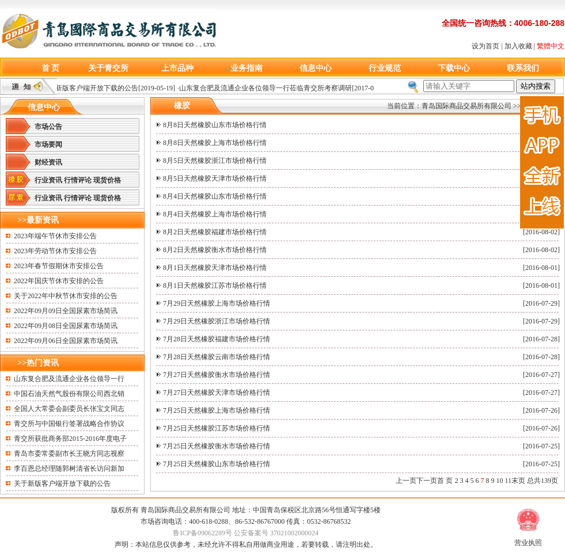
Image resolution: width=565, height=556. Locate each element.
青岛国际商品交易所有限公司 (466, 106)
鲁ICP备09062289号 (202, 533)
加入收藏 (518, 46)
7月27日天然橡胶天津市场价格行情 (216, 393)
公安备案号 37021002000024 (276, 533)
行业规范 (385, 68)
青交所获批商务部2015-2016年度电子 (70, 439)
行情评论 (78, 180)
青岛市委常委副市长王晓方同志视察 (69, 454)
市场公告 (48, 127)
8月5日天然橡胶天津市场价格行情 (215, 178)
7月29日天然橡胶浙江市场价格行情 (216, 321)
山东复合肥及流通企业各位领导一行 (69, 379)
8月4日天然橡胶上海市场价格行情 (215, 214)
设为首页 (485, 46)
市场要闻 (48, 144)
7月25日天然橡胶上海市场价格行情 (216, 410)
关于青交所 (108, 68)
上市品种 (177, 68)
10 (499, 481)
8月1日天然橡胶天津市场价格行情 (215, 268)
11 (508, 481)
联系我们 (523, 68)
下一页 (426, 481)
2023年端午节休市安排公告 (55, 236)
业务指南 (246, 68)
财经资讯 (48, 162)
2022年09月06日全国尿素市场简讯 (65, 341)
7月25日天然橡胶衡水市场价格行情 (216, 446)
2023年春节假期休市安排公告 (59, 266)
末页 (518, 481)
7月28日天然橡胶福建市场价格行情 (216, 339)
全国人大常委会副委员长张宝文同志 (69, 409)
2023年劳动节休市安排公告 (55, 251)
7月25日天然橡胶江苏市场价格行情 (216, 428)
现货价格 (107, 180)
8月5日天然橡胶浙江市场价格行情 (215, 161)
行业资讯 (48, 180)
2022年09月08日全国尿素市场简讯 (65, 326)
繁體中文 (550, 46)
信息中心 (315, 68)
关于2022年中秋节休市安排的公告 (65, 296)
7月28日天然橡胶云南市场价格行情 (216, 357)
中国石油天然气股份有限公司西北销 (69, 394)
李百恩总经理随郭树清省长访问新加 (69, 468)
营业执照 (528, 543)
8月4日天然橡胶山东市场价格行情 (215, 196)
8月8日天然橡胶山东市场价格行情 (215, 125)
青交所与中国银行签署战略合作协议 (69, 424)
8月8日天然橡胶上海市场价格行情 (215, 143)
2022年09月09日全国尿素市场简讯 (65, 311)
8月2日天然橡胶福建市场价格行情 (215, 232)
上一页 (406, 481)
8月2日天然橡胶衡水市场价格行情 (215, 250)
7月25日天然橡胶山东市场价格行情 (216, 464)
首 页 (50, 68)
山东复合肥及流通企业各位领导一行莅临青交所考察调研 (267, 88)
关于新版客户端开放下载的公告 (92, 88)
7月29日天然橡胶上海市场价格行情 (216, 303)
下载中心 (454, 68)
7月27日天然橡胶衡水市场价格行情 (216, 375)
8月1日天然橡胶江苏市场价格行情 (215, 285)
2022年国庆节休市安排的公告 (59, 281)
